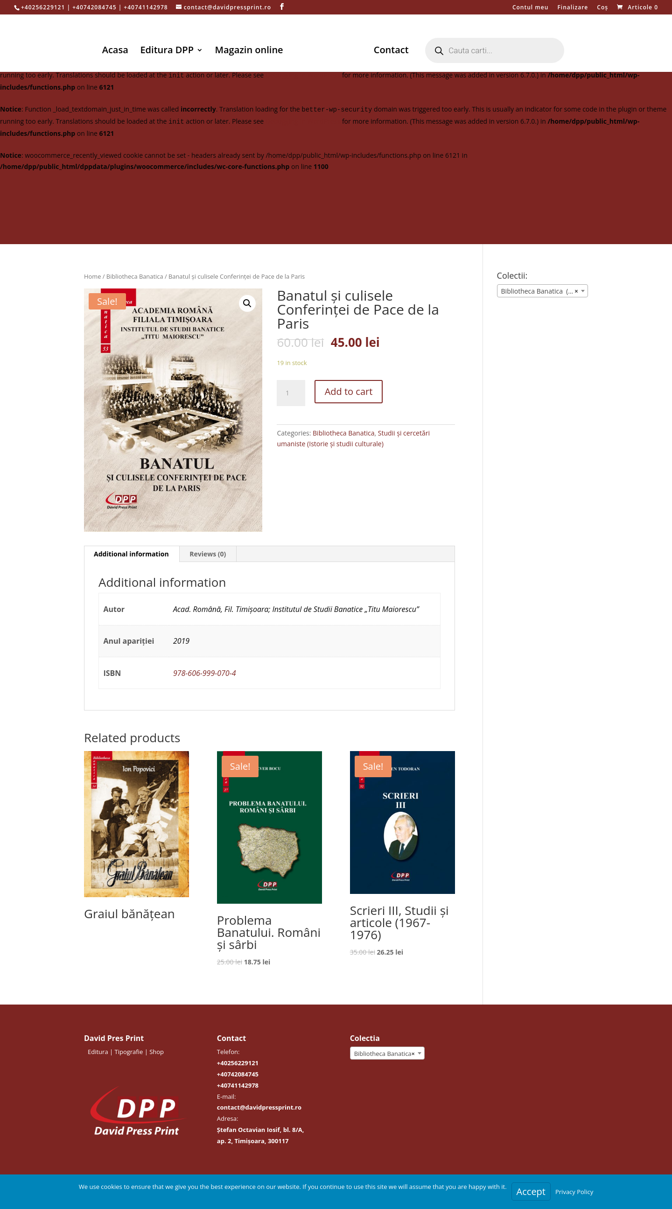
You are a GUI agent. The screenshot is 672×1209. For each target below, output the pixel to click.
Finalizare (572, 8)
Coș (602, 8)
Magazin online (251, 51)
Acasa (117, 51)
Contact (389, 51)
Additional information (131, 553)
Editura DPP (168, 51)
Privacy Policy (574, 1192)
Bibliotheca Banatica (134, 276)
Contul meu (530, 8)
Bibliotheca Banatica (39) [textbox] (539, 291)
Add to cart (349, 391)
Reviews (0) (207, 553)
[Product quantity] (291, 393)
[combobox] (542, 290)
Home (92, 276)
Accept (531, 1191)
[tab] (132, 554)
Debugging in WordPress (303, 74)
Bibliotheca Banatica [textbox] (384, 1053)
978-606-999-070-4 (204, 673)
